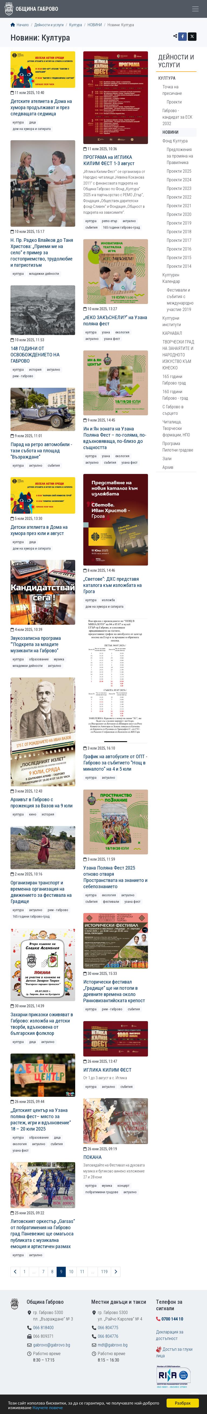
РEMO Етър (109, 221)
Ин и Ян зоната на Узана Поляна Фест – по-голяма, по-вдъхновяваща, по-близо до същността (114, 438)
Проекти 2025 (179, 171)
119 (104, 1271)
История (35, 369)
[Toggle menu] (195, 9)
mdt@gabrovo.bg (112, 1345)
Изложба (108, 600)
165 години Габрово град (174, 380)
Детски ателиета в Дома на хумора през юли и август (39, 530)
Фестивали (111, 902)
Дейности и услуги (49, 25)
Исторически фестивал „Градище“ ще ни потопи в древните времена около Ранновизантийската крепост (114, 991)
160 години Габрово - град (175, 395)
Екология (122, 332)
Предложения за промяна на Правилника (180, 156)
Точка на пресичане (172, 90)
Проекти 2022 (179, 197)
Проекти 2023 (179, 188)
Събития (91, 227)
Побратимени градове (101, 1192)
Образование (39, 659)
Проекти (174, 102)
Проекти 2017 (179, 240)
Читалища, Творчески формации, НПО (176, 428)
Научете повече (48, 1408)
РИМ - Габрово (23, 376)
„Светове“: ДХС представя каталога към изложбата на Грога (112, 585)
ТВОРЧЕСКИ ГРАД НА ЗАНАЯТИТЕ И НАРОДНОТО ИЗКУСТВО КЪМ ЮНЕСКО (178, 354)
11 (82, 1271)
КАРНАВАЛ (172, 333)
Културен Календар (171, 278)
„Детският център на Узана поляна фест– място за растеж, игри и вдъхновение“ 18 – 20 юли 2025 (41, 1119)
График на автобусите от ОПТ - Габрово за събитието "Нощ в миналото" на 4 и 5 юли (115, 762)
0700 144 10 (172, 1319)
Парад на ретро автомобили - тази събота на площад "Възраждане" (41, 450)
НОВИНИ (95, 25)
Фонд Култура (175, 140)
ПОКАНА (92, 1157)
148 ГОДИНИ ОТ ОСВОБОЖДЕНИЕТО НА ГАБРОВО (35, 354)
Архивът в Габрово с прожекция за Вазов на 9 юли (42, 802)
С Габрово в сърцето (173, 410)
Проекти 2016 (179, 249)
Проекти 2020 (179, 214)
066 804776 (108, 1336)
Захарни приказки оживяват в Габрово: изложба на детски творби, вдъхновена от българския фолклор (42, 1023)
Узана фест (112, 339)
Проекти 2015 (179, 257)
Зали (167, 458)
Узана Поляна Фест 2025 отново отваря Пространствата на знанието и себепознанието (115, 877)
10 (71, 1271)
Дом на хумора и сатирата (32, 129)
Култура (75, 25)
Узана (106, 332)
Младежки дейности (44, 274)
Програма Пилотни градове (178, 447)
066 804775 (108, 1327)
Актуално (129, 221)
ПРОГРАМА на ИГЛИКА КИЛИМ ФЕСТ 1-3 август (108, 160)
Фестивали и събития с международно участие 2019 (180, 300)
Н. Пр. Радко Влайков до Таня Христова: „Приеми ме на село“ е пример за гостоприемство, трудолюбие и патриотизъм (42, 252)
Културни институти (172, 321)
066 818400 (43, 1327)
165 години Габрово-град (121, 227)
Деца (32, 122)
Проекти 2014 (179, 266)
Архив (168, 467)
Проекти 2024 (179, 179)
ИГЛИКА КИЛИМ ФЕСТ (107, 1070)
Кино (32, 814)
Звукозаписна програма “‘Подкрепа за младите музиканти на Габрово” (36, 644)
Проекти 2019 (179, 223)
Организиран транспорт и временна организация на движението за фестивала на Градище (41, 892)
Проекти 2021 (179, 205)
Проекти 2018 (179, 231)
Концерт (123, 1186)
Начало (20, 25)
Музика (59, 659)
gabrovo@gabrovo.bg (51, 1345)
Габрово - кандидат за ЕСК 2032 (177, 117)
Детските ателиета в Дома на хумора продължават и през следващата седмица (41, 107)
